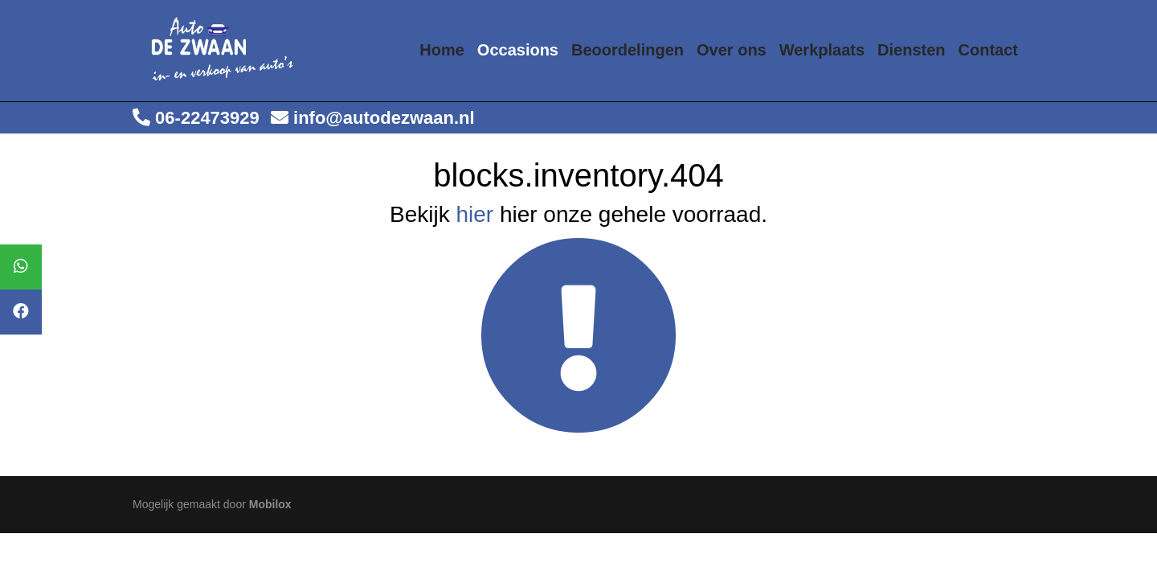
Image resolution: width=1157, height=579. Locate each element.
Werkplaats (822, 50)
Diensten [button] (911, 50)
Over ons (732, 50)
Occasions (517, 50)
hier (474, 214)
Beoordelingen (627, 50)
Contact (988, 50)
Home (441, 50)
